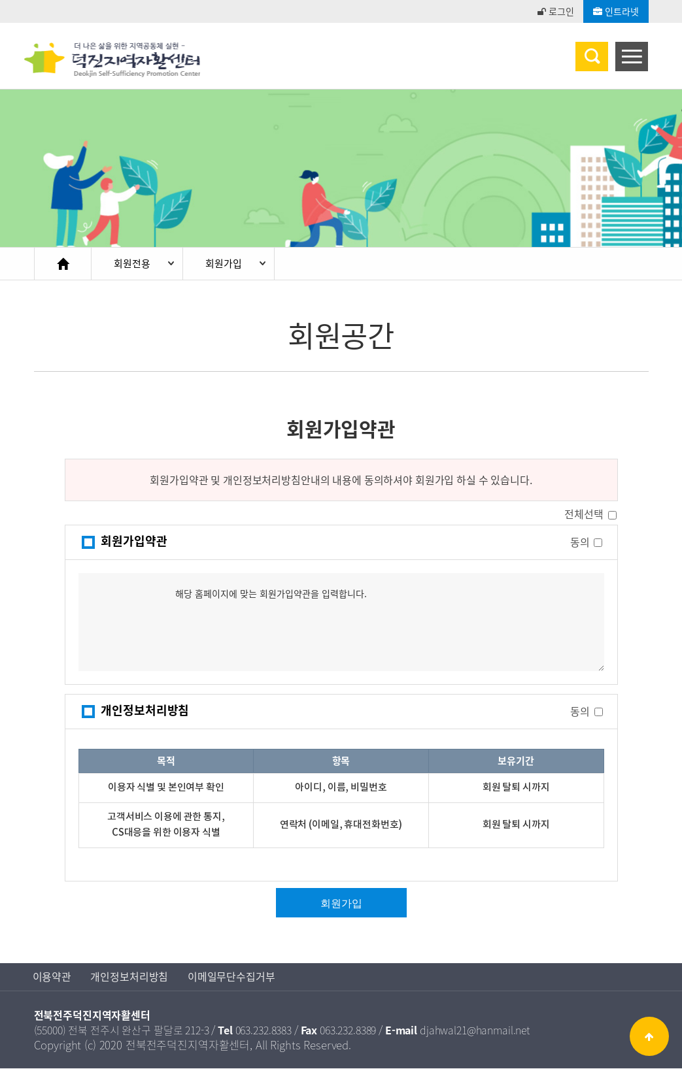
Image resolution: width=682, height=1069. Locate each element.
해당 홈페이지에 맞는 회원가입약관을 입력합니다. (341, 623)
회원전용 (133, 264)
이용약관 (52, 977)
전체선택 (583, 514)
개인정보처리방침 (130, 977)
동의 (580, 542)
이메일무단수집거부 (232, 977)
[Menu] (631, 56)
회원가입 (226, 264)
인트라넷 (615, 11)
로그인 (555, 11)
